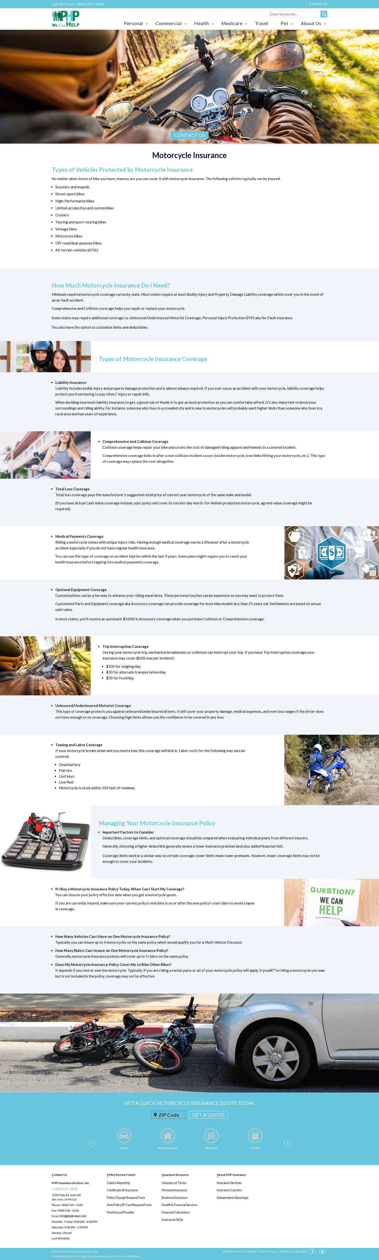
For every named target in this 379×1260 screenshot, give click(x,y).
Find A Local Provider (120, 1212)
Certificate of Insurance (122, 1190)
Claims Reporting (118, 1183)
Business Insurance (174, 1197)
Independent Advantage (232, 1197)
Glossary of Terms (173, 1183)
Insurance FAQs (172, 1219)
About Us (311, 23)
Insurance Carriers (229, 1190)
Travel (261, 23)
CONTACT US (189, 135)
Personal (133, 23)
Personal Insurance (174, 1190)
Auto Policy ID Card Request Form (128, 1205)
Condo (255, 1148)
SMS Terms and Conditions (240, 1251)
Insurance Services (229, 1183)
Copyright (299, 1251)
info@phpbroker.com (73, 1216)
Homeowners (168, 1148)
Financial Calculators (175, 1212)
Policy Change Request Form (125, 1197)
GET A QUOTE (208, 1115)
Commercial (168, 23)
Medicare (231, 23)
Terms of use (268, 1251)
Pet (284, 23)
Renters (211, 1148)
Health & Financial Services (179, 1205)
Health (201, 23)
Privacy (285, 1251)
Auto (124, 1148)
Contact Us (318, 3)
